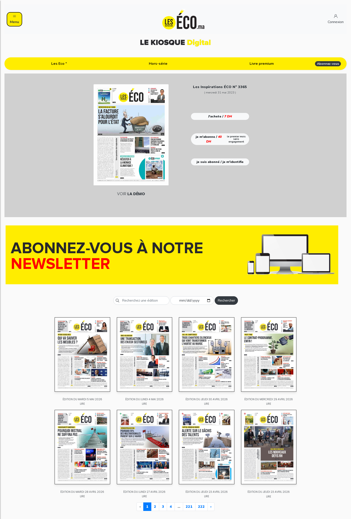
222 (201, 506)
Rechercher (226, 300)
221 (189, 506)
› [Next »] (211, 506)
